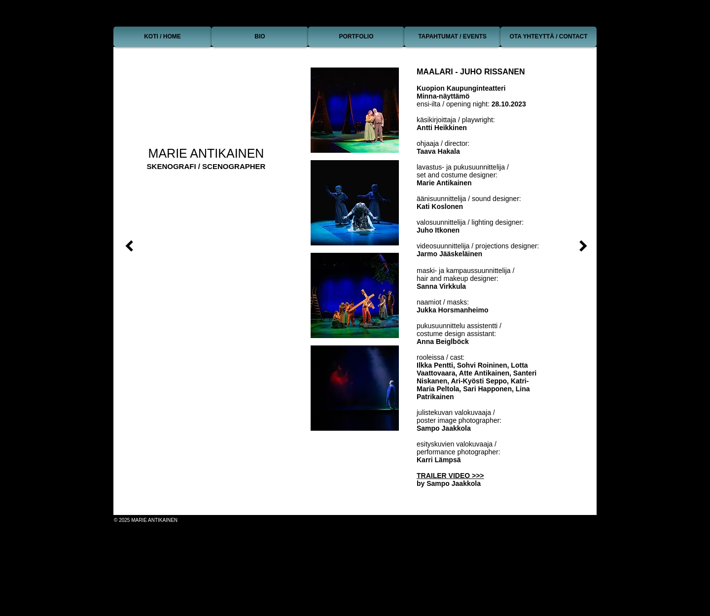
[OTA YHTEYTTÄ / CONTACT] (548, 37)
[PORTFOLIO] (356, 37)
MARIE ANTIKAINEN (206, 153)
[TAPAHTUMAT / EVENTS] (452, 37)
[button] (355, 110)
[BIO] (260, 37)
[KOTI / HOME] (162, 37)
